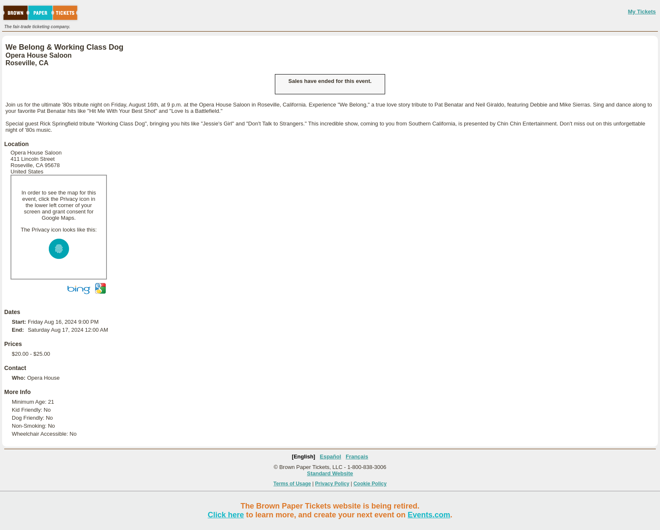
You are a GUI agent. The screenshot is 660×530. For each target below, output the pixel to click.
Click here (226, 515)
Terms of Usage (292, 484)
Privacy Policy (332, 484)
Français (357, 456)
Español (330, 456)
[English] (303, 456)
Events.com (429, 515)
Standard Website (330, 473)
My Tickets (642, 11)
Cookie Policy (370, 484)
